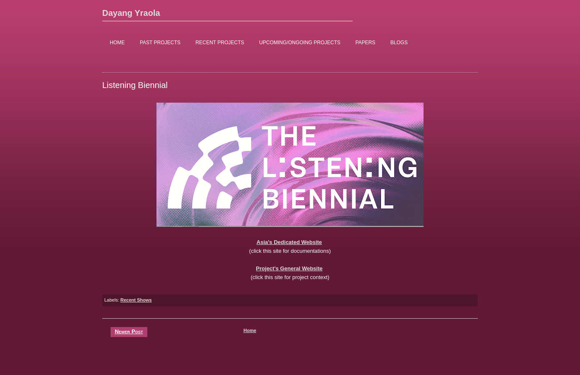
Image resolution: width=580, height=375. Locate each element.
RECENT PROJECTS (220, 42)
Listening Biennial (135, 85)
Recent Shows (136, 299)
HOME (117, 42)
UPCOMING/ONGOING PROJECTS (299, 42)
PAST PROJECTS (160, 42)
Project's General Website (289, 268)
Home (249, 330)
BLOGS (399, 42)
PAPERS (366, 42)
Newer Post (129, 331)
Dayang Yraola (131, 13)
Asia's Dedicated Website (289, 242)
